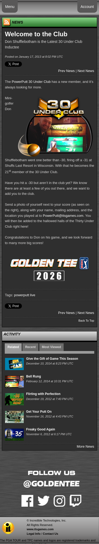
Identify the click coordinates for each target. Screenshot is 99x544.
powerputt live (24, 295)
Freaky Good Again (40, 429)
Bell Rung (33, 376)
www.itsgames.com (40, 529)
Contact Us (50, 533)
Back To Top (86, 320)
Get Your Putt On (38, 411)
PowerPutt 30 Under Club (31, 82)
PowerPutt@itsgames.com (63, 216)
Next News (86, 71)
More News (85, 446)
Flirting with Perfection (43, 394)
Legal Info (33, 533)
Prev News (66, 71)
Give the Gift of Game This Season (52, 359)
